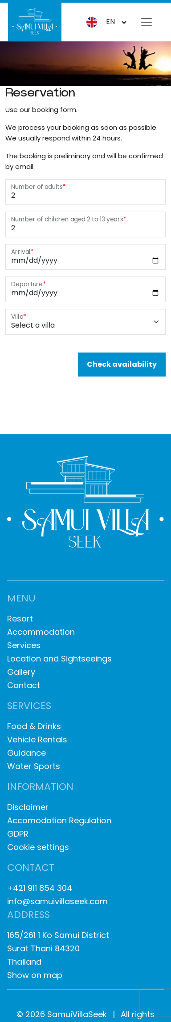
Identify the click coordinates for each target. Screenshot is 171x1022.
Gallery (21, 671)
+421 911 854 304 (39, 888)
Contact (23, 685)
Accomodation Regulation (59, 820)
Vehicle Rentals (37, 739)
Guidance (26, 752)
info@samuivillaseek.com (57, 901)
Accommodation (41, 631)
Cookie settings (38, 847)
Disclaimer (28, 807)
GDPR (17, 833)
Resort (20, 618)
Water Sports (33, 766)
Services (24, 645)
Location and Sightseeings (59, 658)
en (100, 22)
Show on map (34, 975)
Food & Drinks (34, 726)
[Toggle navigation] (146, 22)
